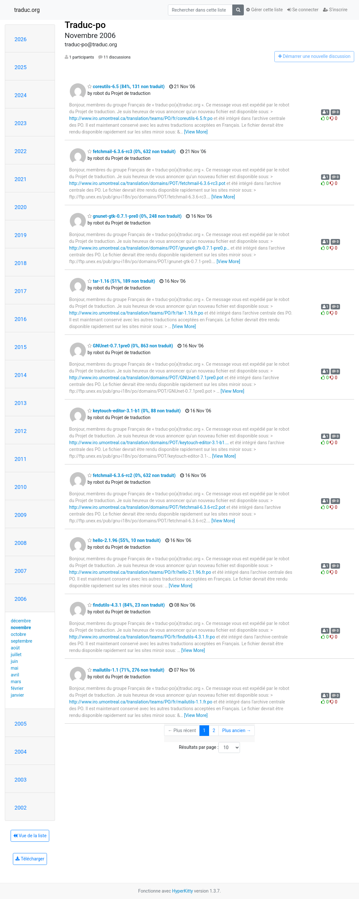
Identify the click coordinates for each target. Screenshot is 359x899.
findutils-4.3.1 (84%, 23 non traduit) (126, 605)
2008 (20, 543)
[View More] (195, 131)
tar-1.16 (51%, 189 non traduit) (121, 281)
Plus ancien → (236, 730)
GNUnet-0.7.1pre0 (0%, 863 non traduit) (130, 345)
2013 (20, 403)
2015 (20, 347)
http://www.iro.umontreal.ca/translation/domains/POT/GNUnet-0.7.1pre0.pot (146, 377)
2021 (20, 179)
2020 (20, 207)
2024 (20, 95)
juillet (16, 654)
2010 (20, 487)
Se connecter (302, 9)
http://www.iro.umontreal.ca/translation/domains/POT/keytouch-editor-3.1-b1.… (149, 442)
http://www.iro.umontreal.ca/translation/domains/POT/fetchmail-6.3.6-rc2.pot (147, 507)
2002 (20, 807)
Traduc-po (85, 25)
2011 (20, 459)
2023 (20, 123)
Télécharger (29, 858)
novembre (21, 627)
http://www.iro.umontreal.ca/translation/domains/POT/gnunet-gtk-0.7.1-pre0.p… (149, 248)
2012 (20, 431)
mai (14, 668)
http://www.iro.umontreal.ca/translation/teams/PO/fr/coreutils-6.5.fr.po (141, 118)
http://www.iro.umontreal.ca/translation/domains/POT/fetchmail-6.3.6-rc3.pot (147, 183)
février (17, 688)
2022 (20, 151)
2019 (20, 235)
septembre (21, 641)
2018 (20, 263)
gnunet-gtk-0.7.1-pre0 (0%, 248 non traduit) (134, 216)
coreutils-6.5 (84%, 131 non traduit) (126, 86)
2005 (20, 723)
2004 (20, 751)
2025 (20, 67)
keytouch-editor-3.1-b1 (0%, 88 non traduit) (134, 410)
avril (15, 674)
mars (16, 681)
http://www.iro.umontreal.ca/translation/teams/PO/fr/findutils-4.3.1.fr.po (142, 636)
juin (14, 661)
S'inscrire (335, 9)
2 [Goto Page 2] (214, 730)
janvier (17, 695)
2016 (20, 319)
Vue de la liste (29, 835)
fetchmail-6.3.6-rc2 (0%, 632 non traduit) (131, 475)
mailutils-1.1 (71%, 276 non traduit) (125, 670)
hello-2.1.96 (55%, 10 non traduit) (124, 540)
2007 (20, 571)
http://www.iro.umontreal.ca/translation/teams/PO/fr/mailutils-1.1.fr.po (140, 701)
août (15, 647)
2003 (20, 779)
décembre (21, 620)
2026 (20, 39)
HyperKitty (182, 891)
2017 (20, 291)
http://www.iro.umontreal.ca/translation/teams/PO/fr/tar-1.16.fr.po (136, 313)
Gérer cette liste (264, 9)
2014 (20, 375)
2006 (20, 599)
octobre (18, 634)
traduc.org (27, 10)
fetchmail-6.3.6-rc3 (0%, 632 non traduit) (131, 151)
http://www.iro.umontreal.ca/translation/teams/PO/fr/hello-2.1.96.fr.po (140, 572)
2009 (20, 515)
